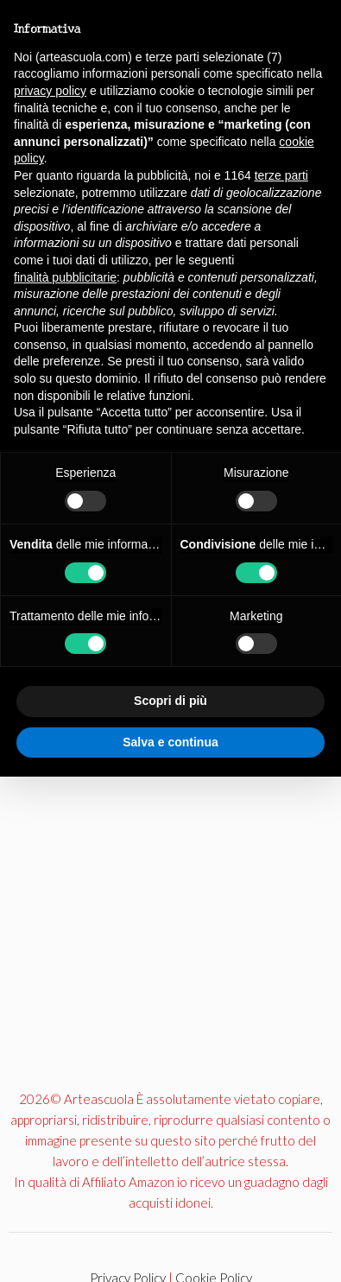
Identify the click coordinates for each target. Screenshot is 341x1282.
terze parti (281, 175)
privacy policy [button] (50, 91)
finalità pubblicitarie (65, 277)
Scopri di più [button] (170, 701)
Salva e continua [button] (170, 742)
